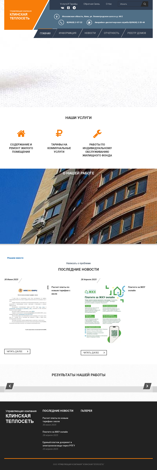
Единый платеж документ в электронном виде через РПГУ (59, 444)
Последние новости (78, 269)
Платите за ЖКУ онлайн (55, 432)
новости (89, 33)
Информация (66, 33)
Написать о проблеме (78, 263)
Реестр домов (136, 33)
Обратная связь (92, 4)
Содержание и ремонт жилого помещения (21, 148)
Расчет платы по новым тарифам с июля (61, 290)
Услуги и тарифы (68, 4)
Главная (45, 33)
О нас (109, 4)
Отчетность (110, 33)
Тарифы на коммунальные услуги (59, 148)
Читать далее (14, 351)
